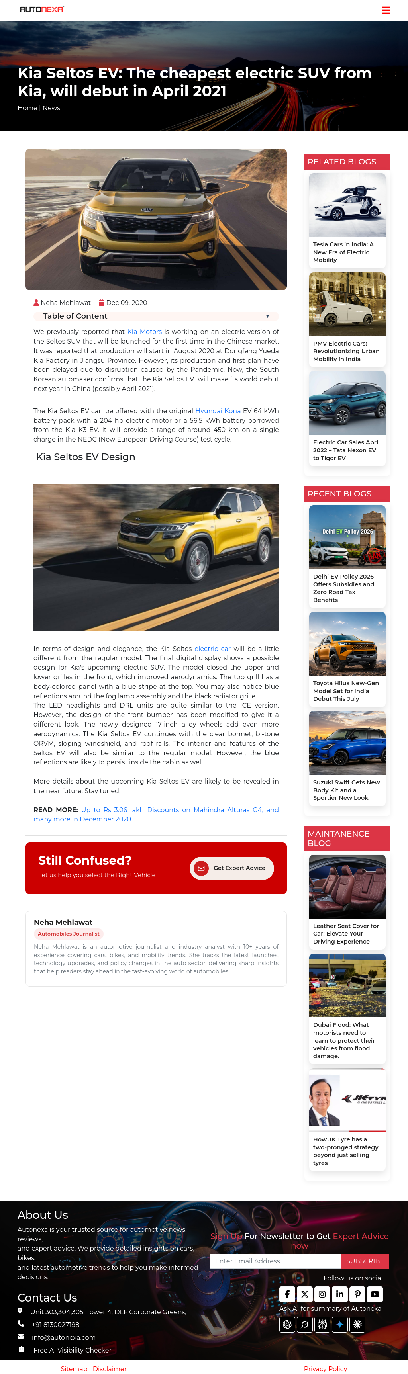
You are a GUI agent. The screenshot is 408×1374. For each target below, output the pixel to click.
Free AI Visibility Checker (72, 1350)
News (51, 108)
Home (27, 108)
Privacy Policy (325, 1369)
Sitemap (75, 1369)
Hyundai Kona (218, 411)
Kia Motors (144, 332)
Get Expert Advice (229, 868)
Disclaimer (110, 1369)
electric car (212, 649)
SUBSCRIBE (365, 1261)
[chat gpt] (287, 1325)
